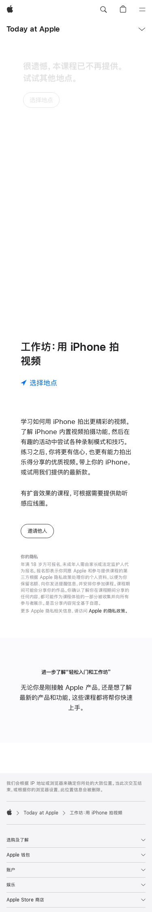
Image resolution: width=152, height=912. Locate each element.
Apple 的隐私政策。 (108, 529)
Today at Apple (33, 29)
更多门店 (119, 895)
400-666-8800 (44, 902)
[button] (103, 9)
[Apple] (10, 9)
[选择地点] (39, 301)
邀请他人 (37, 449)
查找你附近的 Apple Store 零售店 (71, 895)
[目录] (142, 9)
